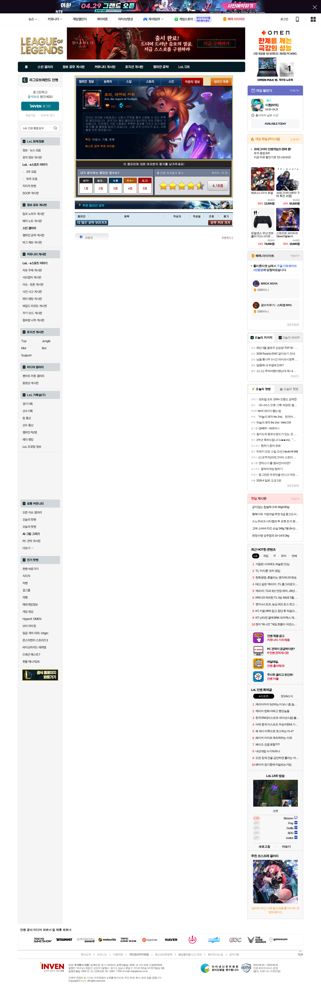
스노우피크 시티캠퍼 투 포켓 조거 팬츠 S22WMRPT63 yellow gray (276, 521)
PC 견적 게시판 (31, 541)
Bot (44, 348)
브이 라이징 (29, 626)
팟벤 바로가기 (31, 569)
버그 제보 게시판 (32, 242)
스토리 (150, 81)
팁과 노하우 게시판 (33, 214)
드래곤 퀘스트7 (31, 654)
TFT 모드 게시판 (32, 313)
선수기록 (28, 411)
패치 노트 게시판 (32, 221)
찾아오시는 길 (215, 954)
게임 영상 (28, 611)
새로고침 (291, 324)
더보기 (286, 846)
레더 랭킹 (28, 439)
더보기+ (295, 90)
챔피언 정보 (86, 81)
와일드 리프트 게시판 (35, 306)
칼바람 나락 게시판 (33, 320)
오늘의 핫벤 (29, 519)
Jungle (46, 341)
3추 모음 (29, 171)
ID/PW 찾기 (48, 115)
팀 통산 (27, 418)
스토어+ (295, 139)
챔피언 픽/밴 (30, 432)
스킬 (129, 81)
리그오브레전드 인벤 (43, 80)
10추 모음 (30, 179)
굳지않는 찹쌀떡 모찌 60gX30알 (270, 507)
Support (26, 355)
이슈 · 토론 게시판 (33, 284)
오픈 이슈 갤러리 (32, 512)
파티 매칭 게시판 (32, 299)
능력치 (107, 81)
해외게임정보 (30, 604)
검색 (55, 128)
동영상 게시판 (31, 383)
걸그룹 (26, 590)
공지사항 (234, 954)
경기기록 (28, 404)
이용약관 (118, 954)
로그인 (284, 19)
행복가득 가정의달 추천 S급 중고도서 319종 (276, 514)
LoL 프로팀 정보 (32, 446)
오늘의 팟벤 (29, 527)
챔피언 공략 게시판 (33, 235)
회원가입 (30, 115)
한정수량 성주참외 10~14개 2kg (270, 535)
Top (23, 341)
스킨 (171, 81)
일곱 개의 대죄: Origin (35, 633)
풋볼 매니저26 (31, 661)
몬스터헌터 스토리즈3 (35, 640)
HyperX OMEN (32, 619)
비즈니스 (102, 954)
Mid (23, 348)
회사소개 (86, 954)
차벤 (25, 583)
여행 (25, 597)
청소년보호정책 (163, 954)
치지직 (26, 576)
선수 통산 (28, 425)
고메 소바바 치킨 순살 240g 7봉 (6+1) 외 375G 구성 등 (276, 528)
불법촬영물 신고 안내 (190, 954)
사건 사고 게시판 (32, 291)
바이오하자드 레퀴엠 (34, 647)
